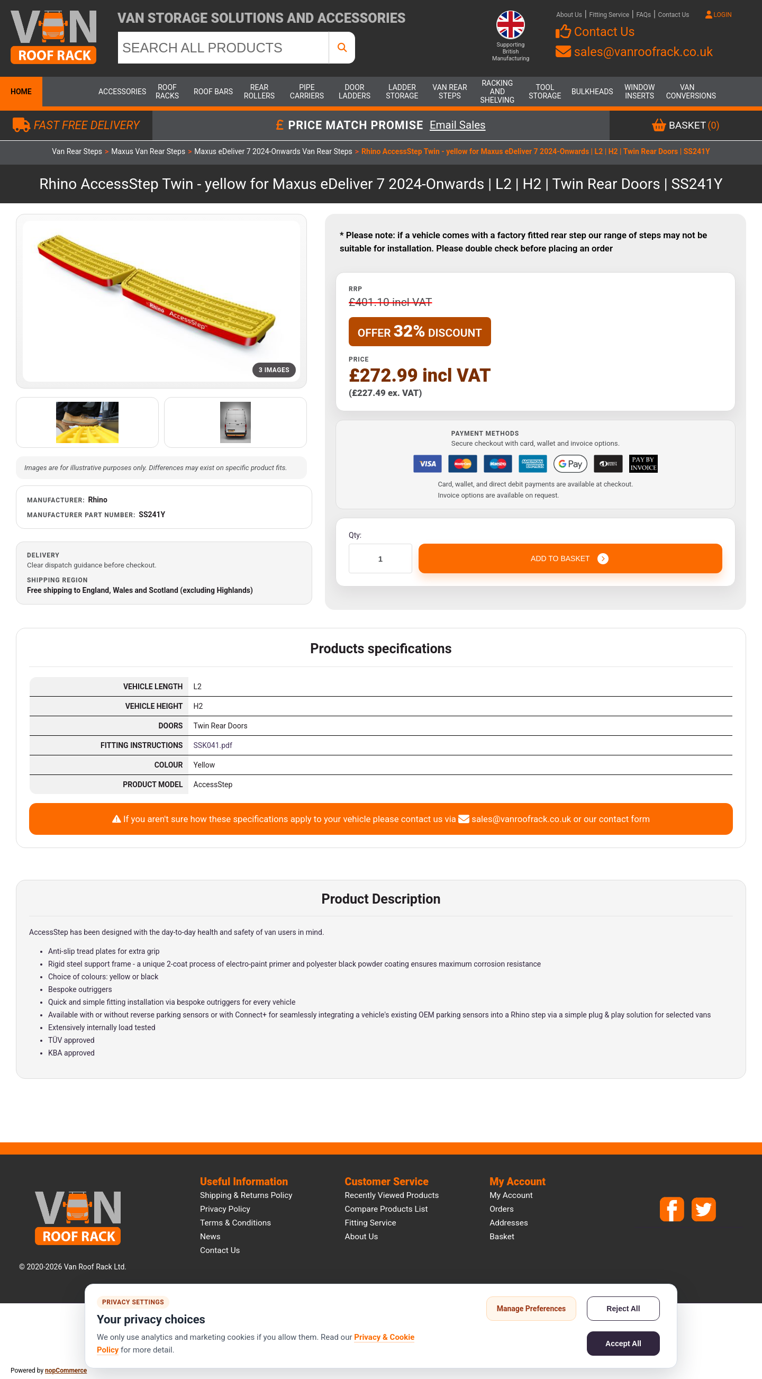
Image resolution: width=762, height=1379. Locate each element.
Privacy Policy (225, 1209)
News (210, 1236)
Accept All (623, 1343)
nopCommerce (66, 1370)
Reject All (623, 1308)
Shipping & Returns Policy (246, 1195)
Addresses (508, 1223)
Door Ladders (354, 91)
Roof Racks (167, 91)
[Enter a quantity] (380, 558)
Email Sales (458, 125)
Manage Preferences (531, 1308)
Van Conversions (687, 91)
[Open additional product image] (87, 422)
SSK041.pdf (213, 745)
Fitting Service (609, 15)
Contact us (220, 1250)
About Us (569, 15)
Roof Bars (213, 91)
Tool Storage (545, 91)
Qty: (355, 535)
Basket (501, 1236)
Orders (501, 1209)
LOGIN (718, 15)
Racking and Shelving (497, 91)
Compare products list (386, 1209)
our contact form (617, 819)
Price (359, 359)
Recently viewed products (392, 1195)
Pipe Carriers (307, 91)
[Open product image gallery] (161, 301)
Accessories (119, 91)
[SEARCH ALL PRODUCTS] (223, 47)
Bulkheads (592, 91)
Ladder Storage (402, 91)
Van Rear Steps (449, 91)
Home (21, 91)
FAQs (643, 15)
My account (511, 1195)
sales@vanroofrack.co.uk (634, 51)
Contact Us (674, 15)
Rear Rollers (259, 91)
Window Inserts (639, 91)
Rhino (97, 499)
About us (361, 1236)
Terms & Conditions (235, 1223)
